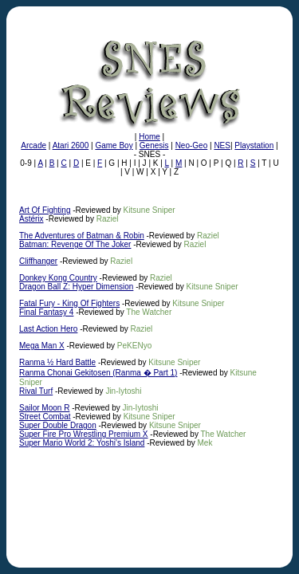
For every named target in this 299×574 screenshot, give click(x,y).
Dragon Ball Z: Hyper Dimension (76, 286)
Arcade (33, 145)
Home (149, 136)
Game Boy (113, 145)
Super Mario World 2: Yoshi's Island (81, 442)
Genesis (154, 145)
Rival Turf (36, 391)
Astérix (31, 218)
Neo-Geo (191, 145)
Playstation (253, 145)
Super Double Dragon (57, 425)
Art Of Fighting (44, 210)
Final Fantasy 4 (46, 312)
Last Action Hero (48, 328)
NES (222, 145)
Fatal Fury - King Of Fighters (69, 303)
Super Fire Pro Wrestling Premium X (83, 434)
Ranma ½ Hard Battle (57, 362)
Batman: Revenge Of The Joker (75, 244)
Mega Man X (42, 345)
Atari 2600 (71, 145)
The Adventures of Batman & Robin (81, 235)
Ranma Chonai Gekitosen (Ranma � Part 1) (98, 372)
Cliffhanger (38, 261)
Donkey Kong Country (58, 277)
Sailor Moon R (44, 407)
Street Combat (44, 416)
